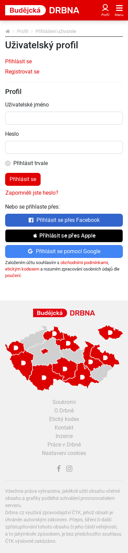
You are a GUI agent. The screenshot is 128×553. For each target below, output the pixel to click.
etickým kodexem (22, 269)
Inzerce (64, 436)
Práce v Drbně (64, 444)
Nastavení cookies (64, 453)
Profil (22, 31)
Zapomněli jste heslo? (31, 193)
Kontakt (64, 427)
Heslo (12, 134)
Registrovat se (22, 71)
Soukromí (64, 402)
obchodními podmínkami (84, 262)
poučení (12, 275)
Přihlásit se (18, 61)
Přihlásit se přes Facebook (64, 220)
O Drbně (64, 410)
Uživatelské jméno (27, 104)
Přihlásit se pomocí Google (64, 251)
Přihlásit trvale (30, 163)
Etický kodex (64, 419)
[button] (64, 235)
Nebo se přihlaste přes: (32, 207)
